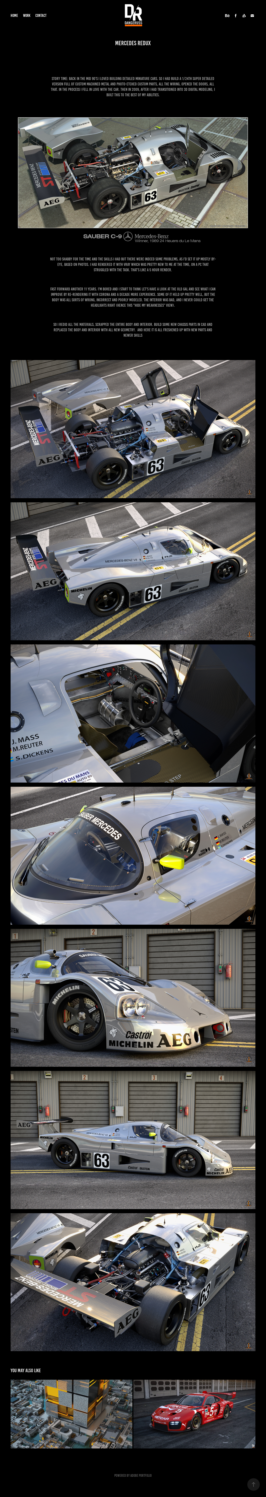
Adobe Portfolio (141, 1475)
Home (14, 15)
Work (26, 15)
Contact (41, 15)
